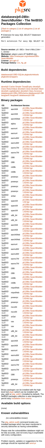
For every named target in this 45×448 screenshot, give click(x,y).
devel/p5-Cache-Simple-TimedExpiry (16, 88)
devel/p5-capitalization (10, 93)
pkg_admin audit (12, 424)
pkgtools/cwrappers (9, 78)
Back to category (9, 29)
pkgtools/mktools (31, 76)
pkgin (11, 394)
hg (22, 64)
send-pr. (33, 445)
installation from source (21, 400)
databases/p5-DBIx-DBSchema (14, 95)
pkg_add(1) (17, 396)
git (25, 64)
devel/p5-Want (37, 91)
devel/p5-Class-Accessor (31, 93)
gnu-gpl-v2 (14, 62)
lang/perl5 (5, 97)
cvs (18, 64)
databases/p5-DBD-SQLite (12, 76)
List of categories (25, 29)
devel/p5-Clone (24, 91)
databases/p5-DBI (36, 95)
